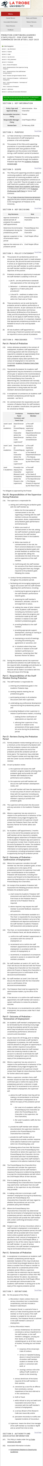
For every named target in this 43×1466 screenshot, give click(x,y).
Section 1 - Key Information (9, 49)
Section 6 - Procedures (7, 62)
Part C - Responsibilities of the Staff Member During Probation (14, 72)
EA (8, 310)
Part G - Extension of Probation (11, 86)
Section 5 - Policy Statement (9, 59)
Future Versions (10, 26)
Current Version (10, 18)
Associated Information (11, 22)
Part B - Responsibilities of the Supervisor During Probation (15, 68)
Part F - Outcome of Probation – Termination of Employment (15, 83)
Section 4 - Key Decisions (8, 57)
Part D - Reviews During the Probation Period (14, 75)
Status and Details (31, 18)
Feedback (10, 30)
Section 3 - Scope (6, 54)
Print (31, 26)
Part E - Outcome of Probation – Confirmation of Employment (15, 79)
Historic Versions (31, 22)
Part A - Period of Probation (10, 64)
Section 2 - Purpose (7, 51)
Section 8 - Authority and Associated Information (14, 91)
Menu (10, 14)
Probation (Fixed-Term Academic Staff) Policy (23, 187)
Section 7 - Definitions (7, 89)
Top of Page (37, 131)
